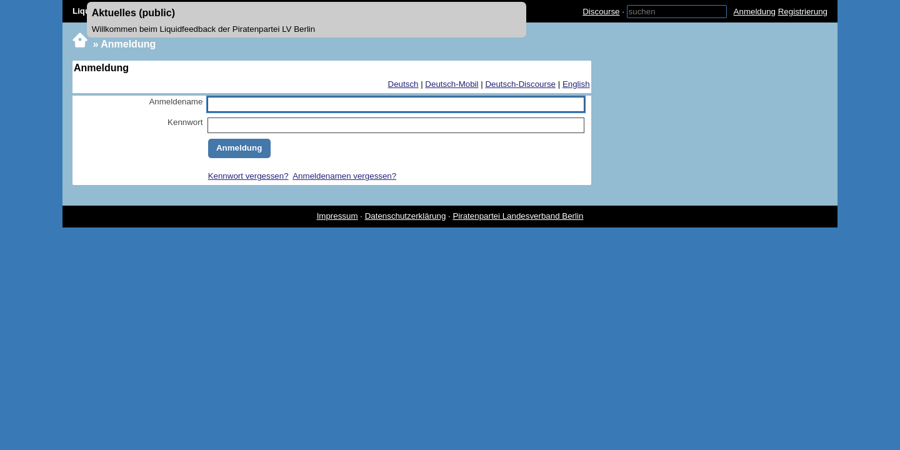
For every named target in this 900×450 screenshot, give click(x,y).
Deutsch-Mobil (451, 84)
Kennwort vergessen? (248, 176)
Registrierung (803, 11)
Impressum (337, 216)
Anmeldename (175, 101)
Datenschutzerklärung (405, 216)
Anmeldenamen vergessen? (344, 176)
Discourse (600, 11)
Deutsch (403, 84)
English (576, 84)
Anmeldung (755, 11)
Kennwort (185, 122)
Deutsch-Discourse (520, 84)
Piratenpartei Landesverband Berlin (517, 216)
